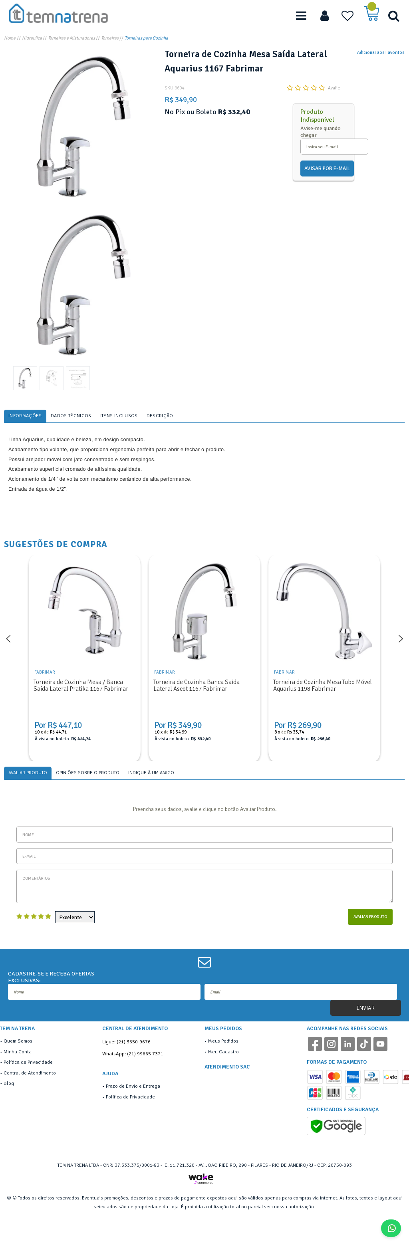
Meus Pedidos (223, 1041)
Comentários (204, 886)
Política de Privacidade (28, 1062)
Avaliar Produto (370, 916)
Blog (9, 1083)
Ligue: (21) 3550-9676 (126, 1042)
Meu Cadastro (223, 1052)
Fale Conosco (394, 1228)
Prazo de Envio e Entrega (133, 1086)
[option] (83, 126)
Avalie (334, 88)
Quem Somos (18, 1041)
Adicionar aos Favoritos (381, 52)
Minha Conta (18, 1052)
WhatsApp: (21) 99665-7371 (132, 1054)
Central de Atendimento (30, 1073)
